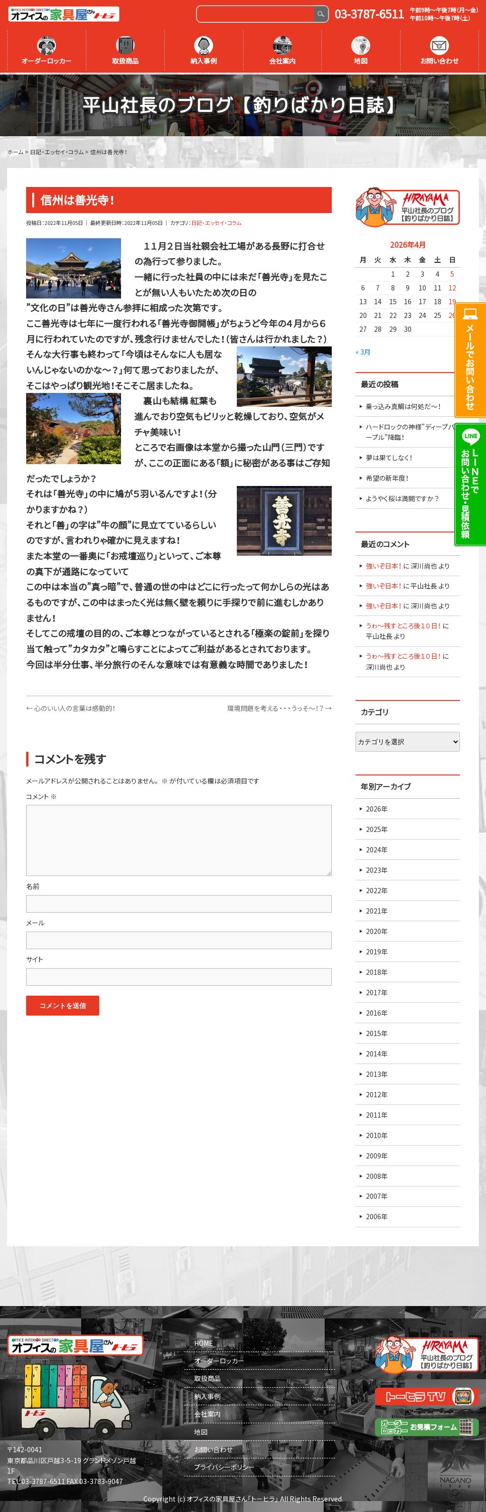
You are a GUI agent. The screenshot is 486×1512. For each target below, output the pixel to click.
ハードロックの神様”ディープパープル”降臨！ (410, 430)
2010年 (377, 1133)
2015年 (377, 1031)
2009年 (377, 1153)
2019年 (377, 949)
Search (321, 14)
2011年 (377, 1113)
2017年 (377, 990)
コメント (41, 794)
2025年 (377, 827)
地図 (360, 50)
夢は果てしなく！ (389, 456)
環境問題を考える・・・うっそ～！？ (279, 706)
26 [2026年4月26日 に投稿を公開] (452, 313)
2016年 (377, 1011)
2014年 (377, 1051)
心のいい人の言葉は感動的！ (70, 706)
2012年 (377, 1092)
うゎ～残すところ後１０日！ (403, 624)
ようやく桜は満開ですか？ (402, 497)
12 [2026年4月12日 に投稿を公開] (452, 286)
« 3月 (363, 350)
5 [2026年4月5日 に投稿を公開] (452, 272)
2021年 (377, 909)
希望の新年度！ (387, 476)
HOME (203, 1341)
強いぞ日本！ (384, 564)
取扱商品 (125, 50)
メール (35, 921)
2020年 (377, 929)
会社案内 (282, 50)
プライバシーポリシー (224, 1465)
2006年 (377, 1215)
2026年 (377, 807)
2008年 (377, 1174)
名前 (32, 884)
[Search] (255, 14)
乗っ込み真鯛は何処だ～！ (403, 404)
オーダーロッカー (46, 50)
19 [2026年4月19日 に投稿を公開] (452, 300)
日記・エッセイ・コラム (216, 221)
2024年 (377, 847)
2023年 (377, 868)
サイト (34, 957)
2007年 (377, 1194)
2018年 (377, 970)
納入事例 (203, 50)
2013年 (377, 1072)
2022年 (377, 888)
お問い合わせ (439, 50)
